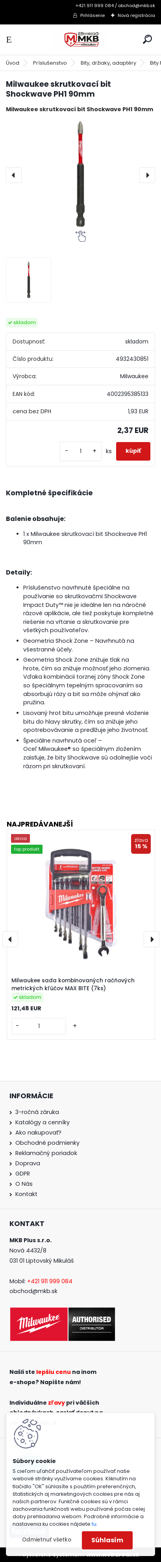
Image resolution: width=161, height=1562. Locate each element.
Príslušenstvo (50, 63)
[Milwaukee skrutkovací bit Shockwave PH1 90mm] (80, 175)
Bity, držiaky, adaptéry (108, 63)
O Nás (24, 1184)
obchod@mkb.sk (33, 1291)
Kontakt (26, 1194)
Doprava (27, 1163)
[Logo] (80, 40)
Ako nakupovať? (38, 1133)
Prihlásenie (92, 15)
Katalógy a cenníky (42, 1122)
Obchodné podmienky (47, 1143)
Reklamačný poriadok (46, 1153)
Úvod (12, 63)
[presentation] (14, 175)
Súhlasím (107, 1540)
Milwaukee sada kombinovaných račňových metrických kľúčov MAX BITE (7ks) (73, 984)
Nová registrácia (136, 15)
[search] (147, 39)
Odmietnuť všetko (46, 1539)
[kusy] (81, 451)
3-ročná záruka (37, 1112)
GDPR (22, 1174)
